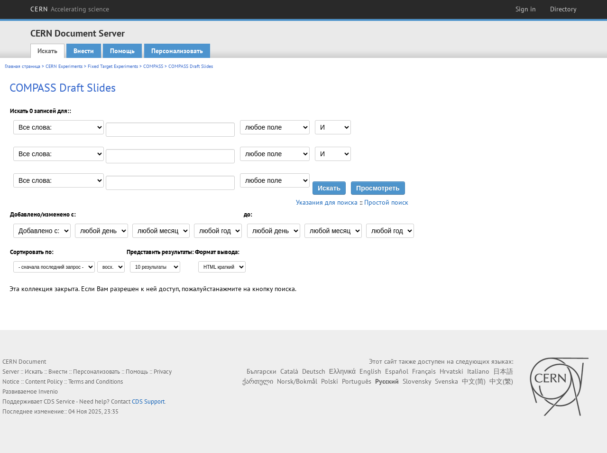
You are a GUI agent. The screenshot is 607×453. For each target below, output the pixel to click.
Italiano (478, 371)
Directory (563, 9)
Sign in (525, 9)
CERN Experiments (64, 66)
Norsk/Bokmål (297, 381)
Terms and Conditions (95, 382)
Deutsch (313, 371)
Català (289, 371)
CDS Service (59, 401)
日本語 (503, 371)
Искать (47, 51)
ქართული (257, 381)
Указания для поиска (327, 202)
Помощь (122, 51)
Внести (84, 51)
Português (356, 381)
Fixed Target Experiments (113, 66)
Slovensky (417, 381)
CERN (69, 9)
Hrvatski (451, 371)
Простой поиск (386, 202)
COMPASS (153, 66)
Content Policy (44, 382)
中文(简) (474, 381)
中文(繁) (501, 381)
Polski (329, 381)
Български (261, 371)
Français (424, 371)
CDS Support (148, 401)
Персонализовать (177, 51)
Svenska (446, 381)
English (370, 371)
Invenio (48, 391)
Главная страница (22, 66)
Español (396, 371)
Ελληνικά (342, 371)
